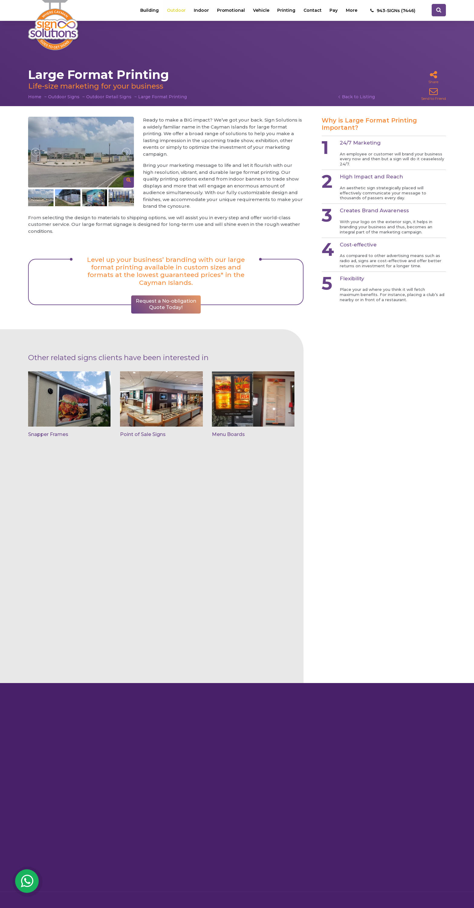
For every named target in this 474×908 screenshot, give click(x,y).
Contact (312, 10)
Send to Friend (433, 94)
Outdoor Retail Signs (108, 96)
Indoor (200, 10)
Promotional (230, 10)
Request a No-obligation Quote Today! (166, 304)
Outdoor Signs (64, 96)
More (351, 10)
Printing (286, 10)
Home (34, 96)
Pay (334, 10)
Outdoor (175, 10)
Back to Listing (358, 96)
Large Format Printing (162, 96)
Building (148, 10)
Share (433, 77)
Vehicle (260, 10)
